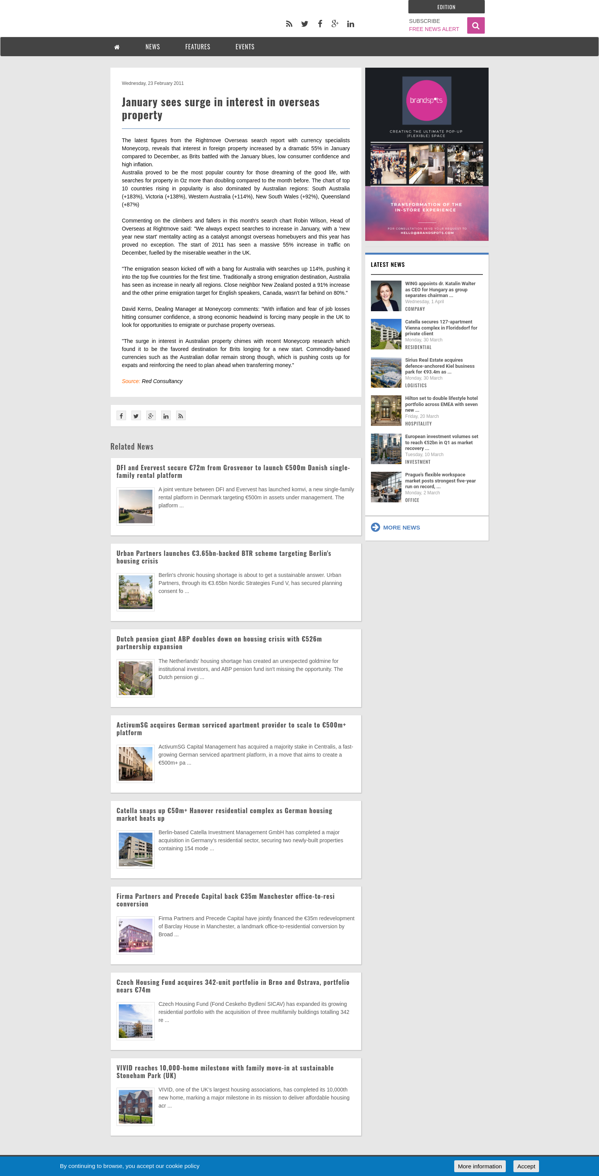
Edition (446, 7)
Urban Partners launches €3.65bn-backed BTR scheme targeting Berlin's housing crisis (224, 556)
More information (480, 1166)
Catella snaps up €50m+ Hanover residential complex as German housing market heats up (224, 814)
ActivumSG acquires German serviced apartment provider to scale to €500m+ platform (231, 728)
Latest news (388, 264)
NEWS (153, 46)
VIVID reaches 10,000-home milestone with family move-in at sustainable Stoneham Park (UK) (225, 1071)
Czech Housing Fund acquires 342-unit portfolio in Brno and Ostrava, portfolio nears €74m (233, 985)
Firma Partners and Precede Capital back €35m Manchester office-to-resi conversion (226, 899)
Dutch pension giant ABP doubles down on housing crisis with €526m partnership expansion (219, 642)
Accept (526, 1166)
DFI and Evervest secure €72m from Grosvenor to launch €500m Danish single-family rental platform (233, 471)
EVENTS (245, 46)
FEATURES (197, 46)
